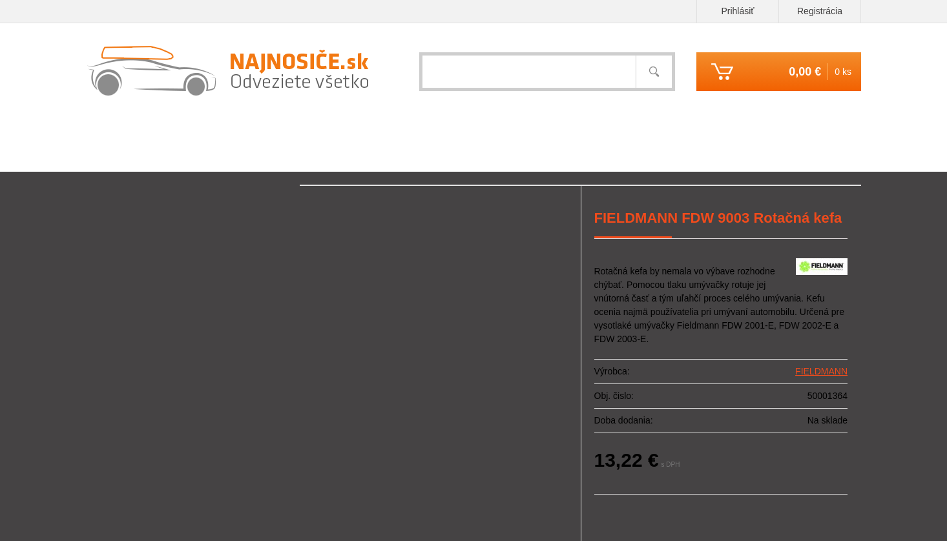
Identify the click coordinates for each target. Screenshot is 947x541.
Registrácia (819, 11)
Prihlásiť (737, 11)
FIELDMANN (821, 371)
